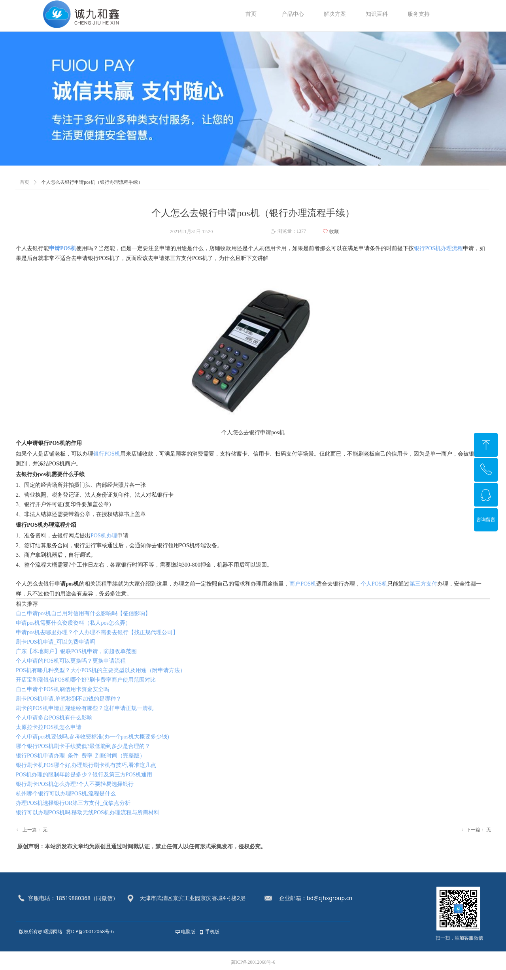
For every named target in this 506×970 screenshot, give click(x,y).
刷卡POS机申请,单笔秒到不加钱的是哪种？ (68, 699)
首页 (24, 182)
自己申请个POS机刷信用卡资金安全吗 (62, 689)
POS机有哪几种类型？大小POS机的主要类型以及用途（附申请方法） (100, 670)
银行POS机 (106, 454)
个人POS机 (374, 584)
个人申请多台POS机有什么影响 (54, 718)
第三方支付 (423, 584)
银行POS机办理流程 (438, 248)
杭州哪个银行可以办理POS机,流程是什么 (66, 794)
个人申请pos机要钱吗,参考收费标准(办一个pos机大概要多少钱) (92, 737)
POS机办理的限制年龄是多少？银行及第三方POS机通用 (84, 775)
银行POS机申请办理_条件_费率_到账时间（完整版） (80, 756)
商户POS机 (302, 584)
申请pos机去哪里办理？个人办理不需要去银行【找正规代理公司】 (97, 632)
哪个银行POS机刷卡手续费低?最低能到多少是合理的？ (83, 746)
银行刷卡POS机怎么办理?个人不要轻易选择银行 (75, 784)
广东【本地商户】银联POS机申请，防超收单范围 (76, 651)
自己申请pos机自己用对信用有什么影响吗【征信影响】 (83, 613)
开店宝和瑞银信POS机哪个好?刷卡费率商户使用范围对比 (86, 680)
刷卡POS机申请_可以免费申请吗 (55, 642)
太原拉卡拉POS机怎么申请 (48, 727)
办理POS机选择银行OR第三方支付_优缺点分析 (73, 803)
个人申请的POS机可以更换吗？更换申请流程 (71, 661)
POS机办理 (104, 536)
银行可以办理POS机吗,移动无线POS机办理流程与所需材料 (87, 813)
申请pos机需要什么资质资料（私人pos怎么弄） (73, 623)
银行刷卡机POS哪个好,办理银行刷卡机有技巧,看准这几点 (86, 765)
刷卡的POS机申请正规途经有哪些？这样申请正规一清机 (84, 708)
